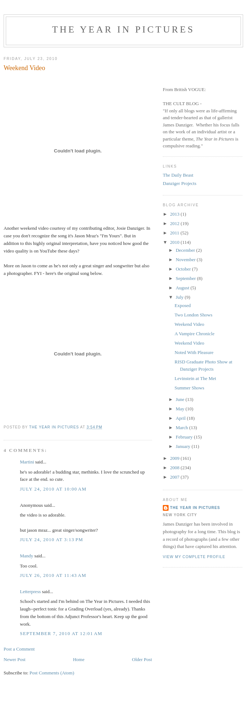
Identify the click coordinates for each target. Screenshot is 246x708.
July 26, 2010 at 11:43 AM (53, 575)
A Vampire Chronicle (194, 333)
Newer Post (14, 659)
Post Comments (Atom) (52, 672)
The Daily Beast (178, 175)
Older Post (142, 659)
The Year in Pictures (123, 29)
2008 (175, 467)
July (180, 297)
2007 (175, 477)
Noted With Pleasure (193, 352)
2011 (175, 233)
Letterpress (30, 591)
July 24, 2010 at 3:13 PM (51, 539)
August (183, 287)
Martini (27, 462)
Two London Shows (193, 315)
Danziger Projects (179, 183)
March (182, 427)
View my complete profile (194, 557)
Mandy (26, 555)
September (186, 278)
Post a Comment (19, 649)
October (184, 269)
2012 (175, 223)
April (181, 418)
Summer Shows (189, 387)
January (184, 446)
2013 (175, 214)
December (186, 250)
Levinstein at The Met (195, 378)
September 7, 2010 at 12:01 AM (61, 633)
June (181, 399)
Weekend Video (189, 324)
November (186, 259)
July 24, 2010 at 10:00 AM (53, 489)
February (185, 437)
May (181, 408)
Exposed (182, 305)
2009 (175, 458)
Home (79, 659)
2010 (175, 242)
